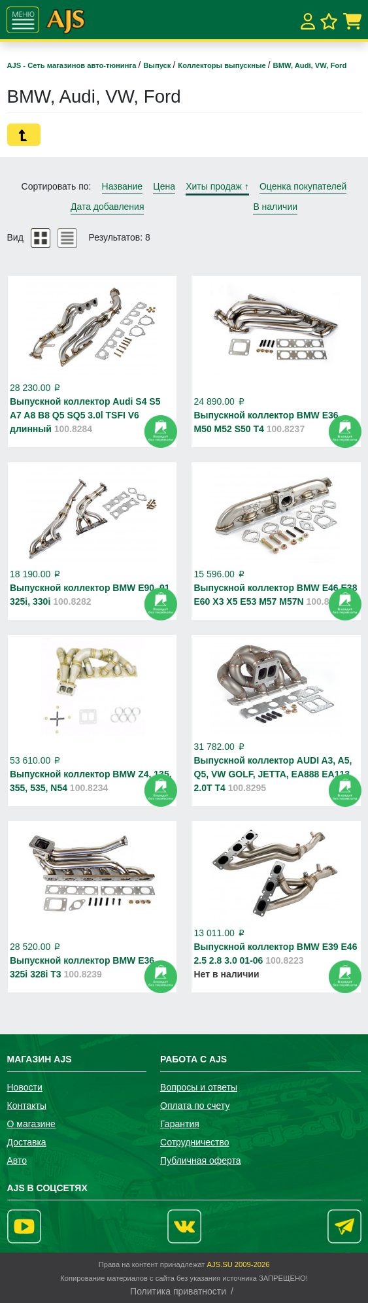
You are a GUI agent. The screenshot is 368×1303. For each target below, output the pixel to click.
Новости (24, 1087)
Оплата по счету (194, 1105)
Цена (164, 186)
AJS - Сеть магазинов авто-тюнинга (73, 65)
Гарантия (179, 1124)
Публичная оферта (200, 1160)
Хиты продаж (217, 186)
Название (122, 186)
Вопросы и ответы (198, 1087)
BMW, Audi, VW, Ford (310, 65)
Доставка (26, 1142)
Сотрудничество (194, 1142)
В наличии (275, 206)
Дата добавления (107, 206)
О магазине (31, 1124)
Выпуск (158, 65)
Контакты (26, 1105)
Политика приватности (178, 1291)
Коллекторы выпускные (223, 65)
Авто (17, 1160)
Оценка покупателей (302, 186)
